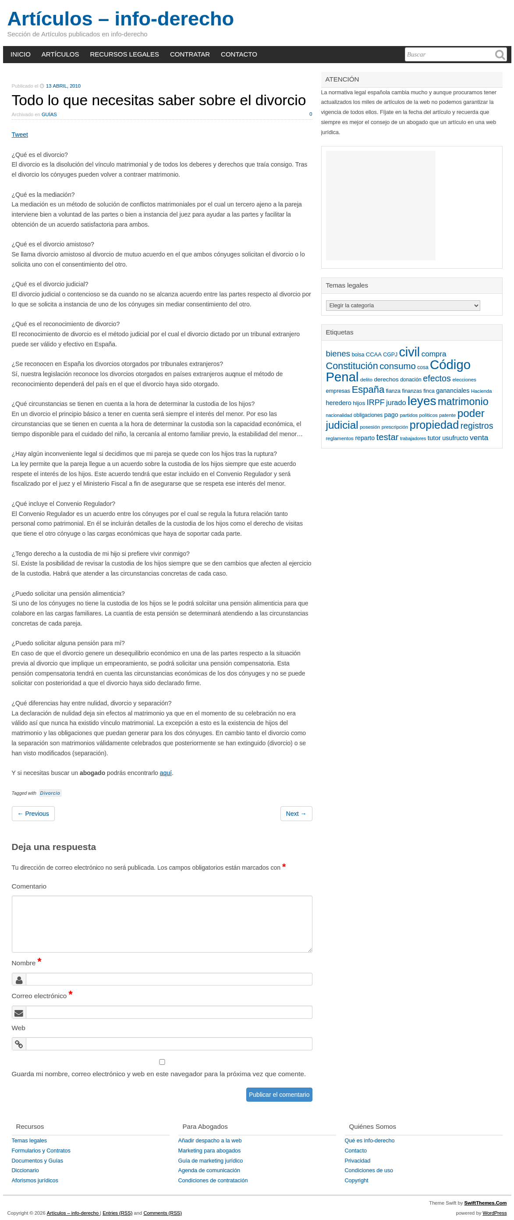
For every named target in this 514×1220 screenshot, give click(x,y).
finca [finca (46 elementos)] (429, 391)
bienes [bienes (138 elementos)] (338, 353)
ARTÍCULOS (60, 54)
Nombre (27, 963)
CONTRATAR (190, 54)
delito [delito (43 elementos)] (366, 379)
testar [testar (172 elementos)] (387, 437)
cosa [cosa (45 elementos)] (422, 367)
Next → (296, 813)
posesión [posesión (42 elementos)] (370, 427)
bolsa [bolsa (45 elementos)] (358, 355)
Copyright (357, 1180)
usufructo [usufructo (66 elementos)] (455, 437)
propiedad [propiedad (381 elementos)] (434, 425)
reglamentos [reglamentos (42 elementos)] (340, 438)
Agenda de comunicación (209, 1170)
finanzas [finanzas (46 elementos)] (412, 391)
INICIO (21, 54)
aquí (166, 772)
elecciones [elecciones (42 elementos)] (464, 379)
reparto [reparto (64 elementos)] (365, 437)
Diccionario (25, 1170)
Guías (49, 114)
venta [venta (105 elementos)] (479, 437)
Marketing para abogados (209, 1151)
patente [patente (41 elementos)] (447, 415)
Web (18, 1027)
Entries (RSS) (117, 1213)
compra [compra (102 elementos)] (434, 354)
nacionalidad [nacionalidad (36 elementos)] (339, 415)
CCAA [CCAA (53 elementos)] (374, 354)
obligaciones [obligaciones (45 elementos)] (368, 415)
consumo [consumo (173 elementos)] (397, 366)
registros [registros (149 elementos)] (477, 425)
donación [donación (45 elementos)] (411, 380)
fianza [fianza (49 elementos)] (393, 391)
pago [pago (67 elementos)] (391, 414)
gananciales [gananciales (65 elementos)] (452, 390)
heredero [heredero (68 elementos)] (338, 402)
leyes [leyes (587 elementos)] (422, 401)
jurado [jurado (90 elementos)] (396, 402)
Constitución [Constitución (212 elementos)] (352, 365)
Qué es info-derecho (370, 1141)
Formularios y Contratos (41, 1151)
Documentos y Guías (38, 1161)
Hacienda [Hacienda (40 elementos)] (481, 391)
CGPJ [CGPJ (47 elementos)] (390, 355)
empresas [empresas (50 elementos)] (338, 391)
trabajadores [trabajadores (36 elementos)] (413, 438)
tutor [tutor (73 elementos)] (434, 437)
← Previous (33, 813)
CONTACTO (239, 54)
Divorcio (50, 793)
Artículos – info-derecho (120, 18)
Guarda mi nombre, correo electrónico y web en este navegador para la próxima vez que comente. (159, 1074)
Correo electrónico (42, 995)
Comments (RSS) (162, 1213)
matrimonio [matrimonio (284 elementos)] (463, 401)
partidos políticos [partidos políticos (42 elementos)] (418, 415)
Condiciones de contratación (213, 1180)
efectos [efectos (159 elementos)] (437, 378)
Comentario (29, 886)
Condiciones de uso (369, 1170)
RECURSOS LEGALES (124, 54)
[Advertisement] (381, 205)
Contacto (356, 1151)
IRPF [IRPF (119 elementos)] (376, 402)
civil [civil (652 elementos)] (409, 352)
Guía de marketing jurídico (210, 1161)
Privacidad (358, 1161)
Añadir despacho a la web (210, 1141)
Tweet (20, 134)
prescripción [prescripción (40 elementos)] (395, 427)
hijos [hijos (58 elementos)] (359, 403)
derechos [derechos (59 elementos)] (386, 379)
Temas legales (29, 1141)
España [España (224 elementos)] (368, 389)
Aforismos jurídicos (35, 1180)
